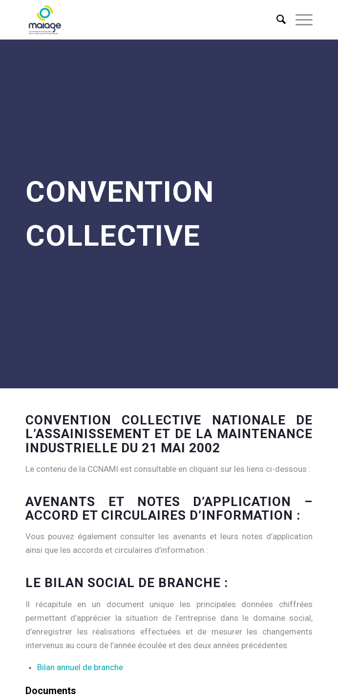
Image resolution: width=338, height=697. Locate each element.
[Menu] (299, 19)
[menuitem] (276, 19)
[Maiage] (140, 19)
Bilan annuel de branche (80, 667)
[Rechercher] (276, 19)
